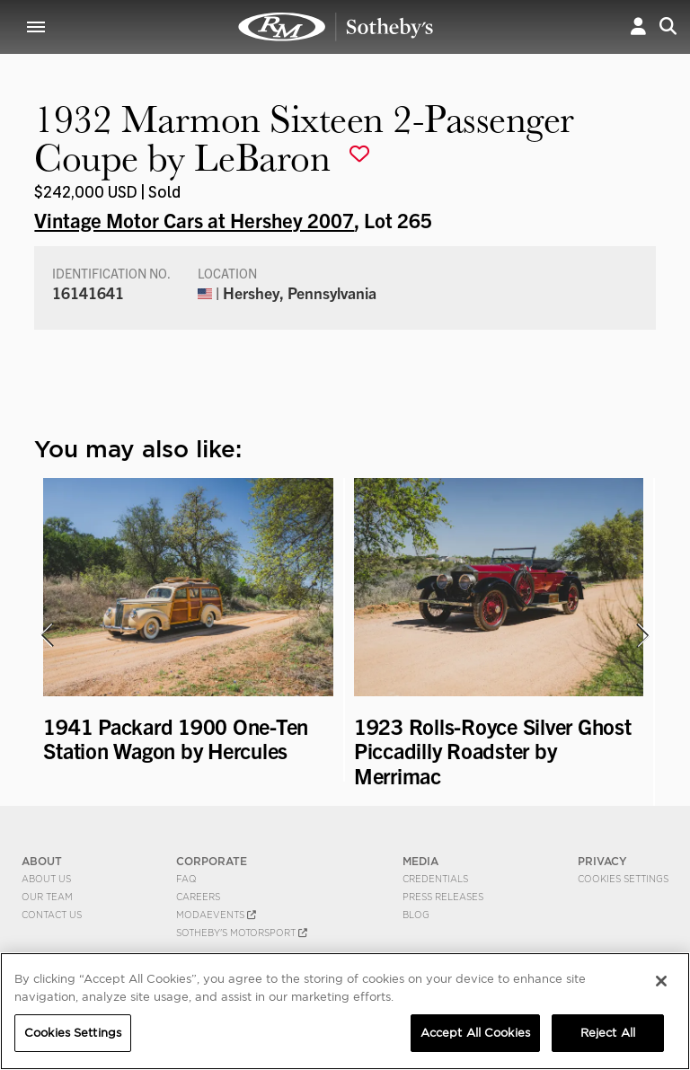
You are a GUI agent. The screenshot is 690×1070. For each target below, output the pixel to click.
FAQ (186, 878)
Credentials (435, 878)
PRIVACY (602, 861)
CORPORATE (211, 861)
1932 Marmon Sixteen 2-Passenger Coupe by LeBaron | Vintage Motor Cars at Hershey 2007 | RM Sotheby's (336, 27)
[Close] (661, 981)
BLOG (415, 914)
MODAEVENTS (216, 914)
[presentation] (46, 635)
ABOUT (42, 861)
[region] (345, 1011)
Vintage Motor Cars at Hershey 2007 (194, 219)
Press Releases (442, 896)
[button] (638, 26)
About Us (46, 878)
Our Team (47, 896)
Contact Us (52, 914)
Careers (198, 896)
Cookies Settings (623, 878)
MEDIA (420, 861)
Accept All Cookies (475, 1032)
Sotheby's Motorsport (241, 932)
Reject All (607, 1032)
